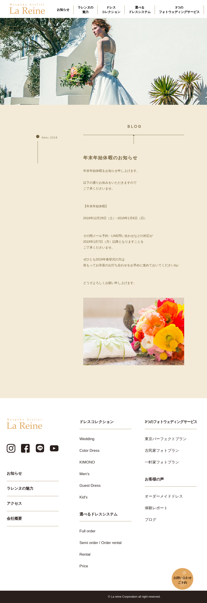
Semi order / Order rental (100, 543)
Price (83, 566)
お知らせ (63, 9)
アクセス (14, 503)
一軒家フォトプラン (162, 462)
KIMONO (87, 462)
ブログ (150, 520)
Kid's (83, 497)
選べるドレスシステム (140, 10)
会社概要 (14, 518)
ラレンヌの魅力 (85, 10)
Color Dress (89, 450)
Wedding (86, 439)
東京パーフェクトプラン (166, 439)
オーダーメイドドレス (164, 496)
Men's (84, 474)
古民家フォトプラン (162, 450)
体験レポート (156, 508)
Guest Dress (89, 485)
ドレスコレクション (111, 10)
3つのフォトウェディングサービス (179, 10)
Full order (87, 531)
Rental (84, 554)
